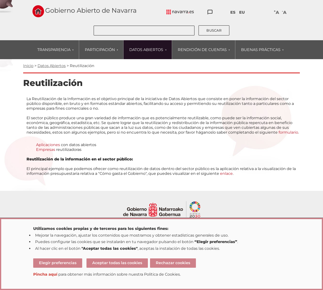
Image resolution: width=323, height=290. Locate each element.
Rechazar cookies (173, 263)
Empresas (45, 149)
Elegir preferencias (57, 263)
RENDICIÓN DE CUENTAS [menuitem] (202, 53)
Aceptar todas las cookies (117, 263)
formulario (288, 132)
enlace (226, 173)
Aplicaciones (48, 144)
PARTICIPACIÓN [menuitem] (99, 53)
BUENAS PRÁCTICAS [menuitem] (260, 53)
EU (242, 12)
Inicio (28, 65)
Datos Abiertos (52, 65)
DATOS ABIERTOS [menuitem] (146, 53)
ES (232, 12)
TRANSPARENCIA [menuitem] (54, 53)
